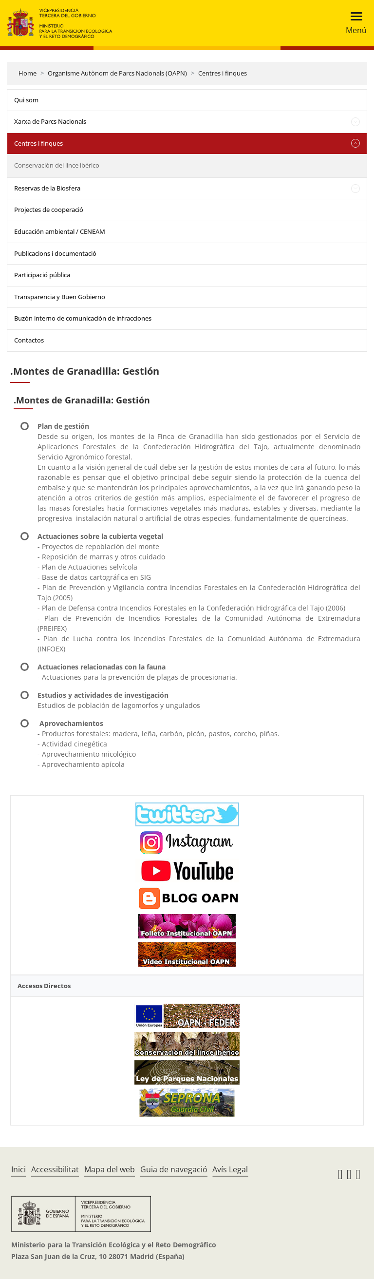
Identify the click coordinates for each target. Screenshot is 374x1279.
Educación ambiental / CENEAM (59, 231)
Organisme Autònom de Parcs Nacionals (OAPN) (117, 73)
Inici (18, 1169)
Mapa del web (109, 1169)
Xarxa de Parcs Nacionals (50, 121)
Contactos (29, 340)
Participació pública (42, 274)
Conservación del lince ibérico (56, 165)
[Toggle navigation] (353, 23)
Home (28, 73)
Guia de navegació (173, 1169)
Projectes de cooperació (48, 209)
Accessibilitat (55, 1169)
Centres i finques (222, 73)
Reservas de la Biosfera (47, 188)
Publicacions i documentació (55, 253)
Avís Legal (230, 1169)
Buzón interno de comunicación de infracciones (82, 318)
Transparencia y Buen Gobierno (59, 296)
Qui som (26, 99)
